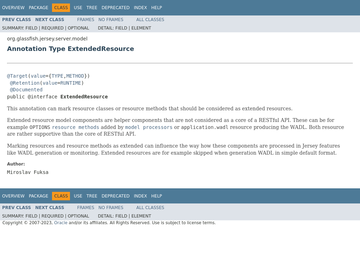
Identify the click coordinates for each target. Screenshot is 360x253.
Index (140, 7)
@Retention (24, 83)
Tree (91, 7)
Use (78, 7)
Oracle (61, 222)
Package (38, 7)
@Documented (26, 89)
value (38, 76)
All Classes (150, 19)
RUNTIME (70, 83)
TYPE (57, 76)
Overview (13, 7)
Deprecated (116, 7)
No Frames (110, 19)
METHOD (75, 76)
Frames (86, 19)
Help (156, 7)
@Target (17, 76)
